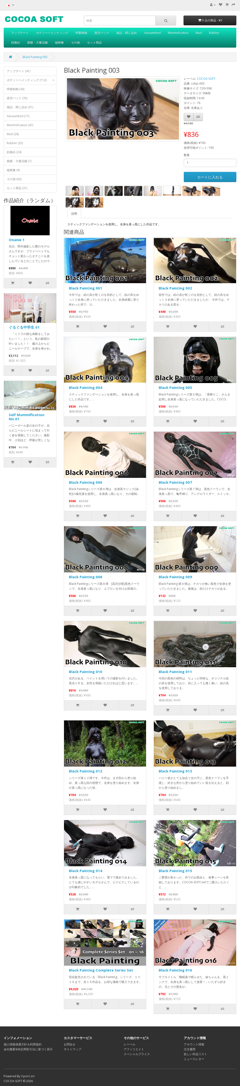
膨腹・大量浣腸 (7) (19, 161)
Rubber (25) (15, 143)
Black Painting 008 (85, 576)
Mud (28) (13, 134)
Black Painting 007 (175, 482)
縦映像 (59, 42)
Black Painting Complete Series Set (101, 970)
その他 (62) (14, 179)
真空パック (101, 33)
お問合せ (69, 1044)
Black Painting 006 (85, 482)
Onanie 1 (17, 239)
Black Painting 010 (85, 671)
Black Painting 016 (175, 970)
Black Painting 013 (175, 771)
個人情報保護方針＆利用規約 (23, 1044)
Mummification (178, 33)
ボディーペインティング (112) (31, 80)
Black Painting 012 (85, 771)
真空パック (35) (17, 98)
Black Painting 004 (85, 387)
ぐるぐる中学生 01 (24, 327)
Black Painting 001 (85, 288)
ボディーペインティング (52, 33)
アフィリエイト (134, 1049)
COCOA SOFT (206, 79)
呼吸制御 (81, 33)
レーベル (129, 1044)
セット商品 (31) (17, 188)
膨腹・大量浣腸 (37, 42)
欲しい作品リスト (195, 1054)
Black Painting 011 (175, 671)
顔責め (15, 42)
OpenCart (28, 1076)
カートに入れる (210, 177)
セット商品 (94, 42)
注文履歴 (189, 1049)
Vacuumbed (152, 33)
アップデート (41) (18, 71)
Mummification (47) (20, 125)
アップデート (20, 33)
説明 (74, 213)
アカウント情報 (194, 1044)
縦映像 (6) (13, 170)
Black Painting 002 (175, 288)
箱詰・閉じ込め (126, 33)
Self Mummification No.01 (26, 416)
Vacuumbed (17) (18, 116)
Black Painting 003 (35, 57)
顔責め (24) (14, 152)
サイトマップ (72, 1049)
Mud (199, 33)
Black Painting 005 (175, 387)
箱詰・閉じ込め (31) (20, 107)
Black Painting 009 (175, 576)
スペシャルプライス (137, 1054)
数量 (187, 155)
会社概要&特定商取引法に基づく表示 (28, 1049)
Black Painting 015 (175, 870)
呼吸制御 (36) (15, 89)
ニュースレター (194, 1059)
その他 (75, 42)
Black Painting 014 (85, 870)
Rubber (214, 33)
